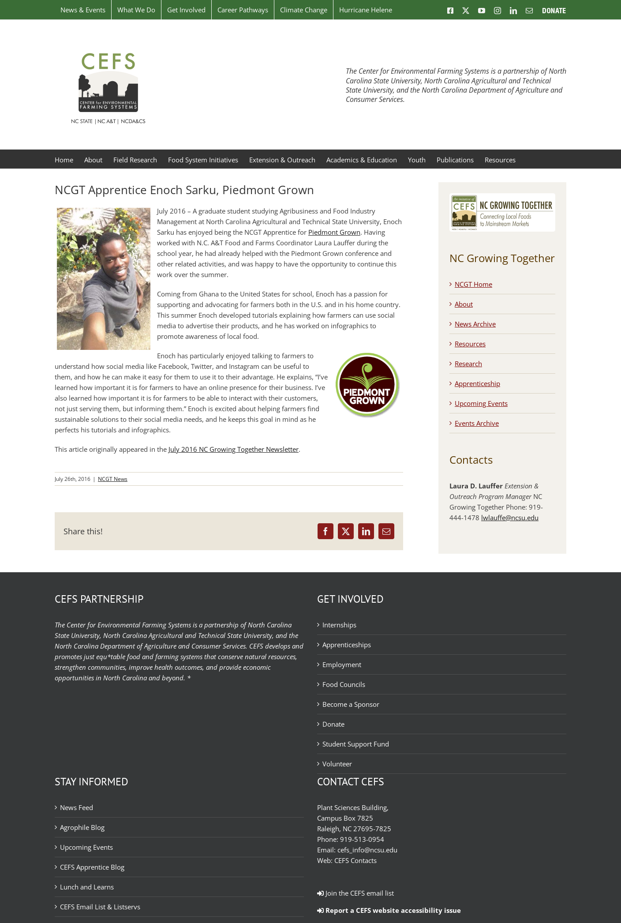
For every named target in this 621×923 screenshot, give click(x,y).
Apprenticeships (346, 644)
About (464, 304)
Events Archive (477, 423)
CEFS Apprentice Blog (92, 867)
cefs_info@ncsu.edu (367, 849)
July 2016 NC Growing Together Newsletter (233, 449)
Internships (339, 624)
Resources (470, 343)
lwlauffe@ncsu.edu (510, 517)
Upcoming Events (481, 403)
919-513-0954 (362, 839)
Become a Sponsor (350, 704)
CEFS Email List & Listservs (100, 906)
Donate (333, 724)
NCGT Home (473, 284)
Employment (341, 664)
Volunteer (337, 763)
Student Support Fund (355, 743)
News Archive (475, 323)
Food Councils (343, 684)
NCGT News (112, 479)
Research (468, 363)
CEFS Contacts (355, 860)
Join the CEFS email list (355, 893)
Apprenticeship (477, 383)
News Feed (76, 807)
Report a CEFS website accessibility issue (389, 910)
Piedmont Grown (334, 232)
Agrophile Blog (82, 827)
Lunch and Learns (87, 886)
